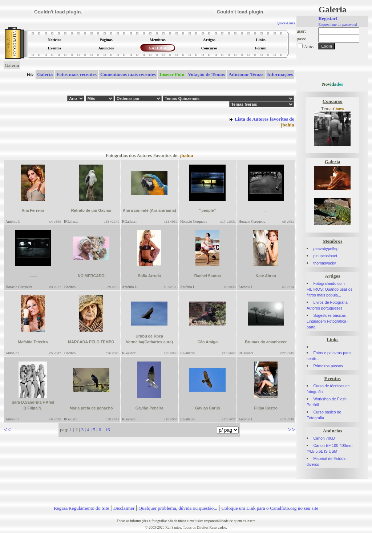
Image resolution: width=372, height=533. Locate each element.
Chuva (338, 109)
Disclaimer (123, 508)
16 (107, 429)
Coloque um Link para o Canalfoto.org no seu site (269, 508)
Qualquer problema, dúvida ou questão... (177, 508)
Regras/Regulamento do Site (81, 508)
